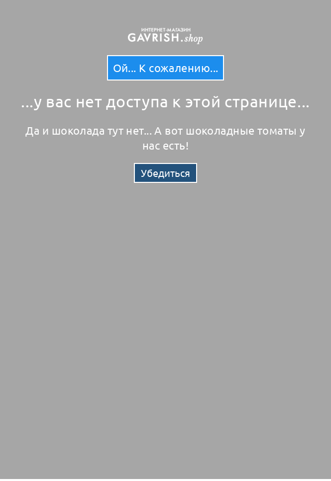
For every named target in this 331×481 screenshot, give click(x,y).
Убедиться (165, 172)
